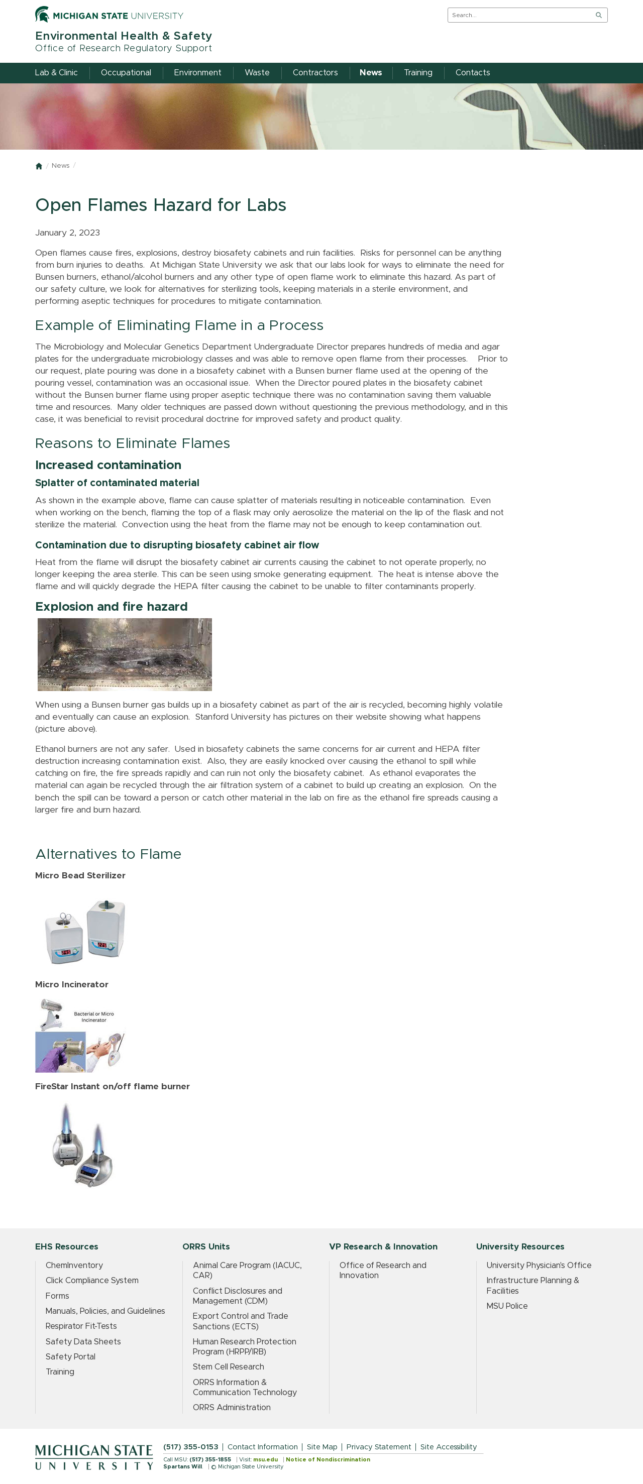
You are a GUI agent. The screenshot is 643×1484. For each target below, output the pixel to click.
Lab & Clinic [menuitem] (56, 73)
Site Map (322, 1447)
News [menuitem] (371, 73)
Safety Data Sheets (83, 1342)
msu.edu (265, 1459)
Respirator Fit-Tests (81, 1326)
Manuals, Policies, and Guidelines (105, 1311)
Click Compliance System (92, 1281)
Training (60, 1372)
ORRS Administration (232, 1408)
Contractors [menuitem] (315, 73)
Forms (57, 1296)
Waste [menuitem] (257, 73)
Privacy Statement (379, 1447)
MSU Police (507, 1306)
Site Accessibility (448, 1447)
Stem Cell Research (228, 1367)
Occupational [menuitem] (126, 73)
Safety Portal (70, 1357)
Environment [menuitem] (198, 73)
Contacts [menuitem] (473, 73)
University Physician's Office (539, 1266)
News (60, 166)
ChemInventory (74, 1266)
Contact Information (263, 1447)
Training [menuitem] (418, 73)
